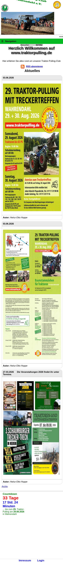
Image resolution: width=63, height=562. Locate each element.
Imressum (25, 560)
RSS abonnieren (34, 66)
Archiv (5, 486)
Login (40, 560)
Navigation (8, 41)
